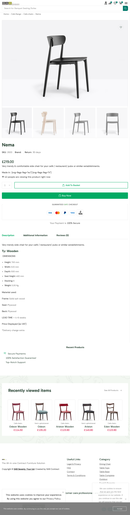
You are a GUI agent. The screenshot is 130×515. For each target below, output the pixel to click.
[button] (106, 3)
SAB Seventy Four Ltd (24, 469)
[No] (125, 499)
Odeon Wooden (18, 426)
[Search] (125, 8)
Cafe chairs (28, 14)
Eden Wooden (112, 426)
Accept (119, 509)
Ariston (88, 426)
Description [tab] (8, 235)
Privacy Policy (53, 498)
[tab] (10, 236)
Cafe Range (16, 14)
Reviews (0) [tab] (62, 235)
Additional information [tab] (35, 235)
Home (6, 14)
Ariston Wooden (65, 426)
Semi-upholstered (41, 423)
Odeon (41, 426)
